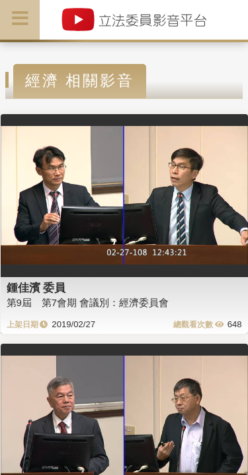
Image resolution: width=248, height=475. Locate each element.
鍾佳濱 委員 (36, 288)
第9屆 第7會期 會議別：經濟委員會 (88, 302)
